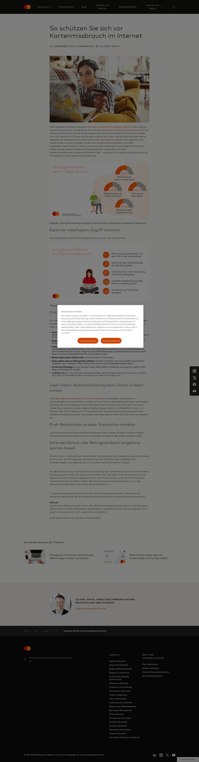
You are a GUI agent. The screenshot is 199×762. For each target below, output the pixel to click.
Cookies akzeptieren (111, 340)
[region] (100, 326)
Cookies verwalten (88, 340)
